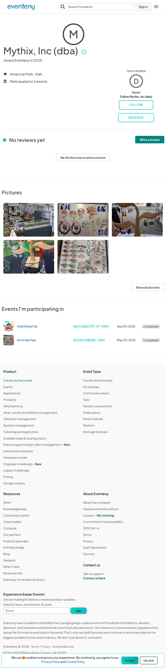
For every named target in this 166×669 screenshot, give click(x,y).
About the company (96, 502)
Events (8, 387)
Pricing (8, 477)
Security (89, 554)
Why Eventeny (13, 406)
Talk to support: (103, 576)
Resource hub (12, 573)
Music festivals (93, 419)
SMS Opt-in (91, 528)
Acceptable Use (63, 646)
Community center (16, 515)
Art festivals (91, 387)
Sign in (143, 7)
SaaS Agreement (95, 547)
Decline (149, 660)
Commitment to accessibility (103, 522)
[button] (95, 6)
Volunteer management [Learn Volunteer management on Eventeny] (19, 419)
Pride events (91, 412)
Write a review (150, 139)
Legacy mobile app (16, 470)
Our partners (12, 534)
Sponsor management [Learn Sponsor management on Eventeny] (18, 425)
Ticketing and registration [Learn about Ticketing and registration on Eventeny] (20, 432)
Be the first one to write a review (83, 157)
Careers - (99, 515)
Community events (96, 393)
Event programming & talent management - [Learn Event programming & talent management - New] (36, 444)
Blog (6, 554)
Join (78, 611)
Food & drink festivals (97, 380)
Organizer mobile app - (22, 464)
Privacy (88, 541)
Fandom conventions (97, 406)
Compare (10, 528)
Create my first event (17, 380)
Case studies (12, 522)
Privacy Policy (50, 662)
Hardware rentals (15, 457)
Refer (7, 502)
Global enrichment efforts (101, 509)
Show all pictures (148, 287)
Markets (89, 425)
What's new (11, 566)
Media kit (9, 560)
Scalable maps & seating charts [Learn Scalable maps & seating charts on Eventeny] (24, 438)
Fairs (86, 399)
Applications (11, 393)
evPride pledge (13, 547)
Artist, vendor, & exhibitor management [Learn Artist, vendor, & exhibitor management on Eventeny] (30, 412)
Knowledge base (15, 509)
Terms (87, 534)
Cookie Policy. (76, 662)
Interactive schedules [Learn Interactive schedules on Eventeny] (18, 451)
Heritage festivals (95, 432)
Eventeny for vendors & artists (24, 579)
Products (9, 399)
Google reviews (14, 483)
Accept (130, 660)
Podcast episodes (15, 541)
